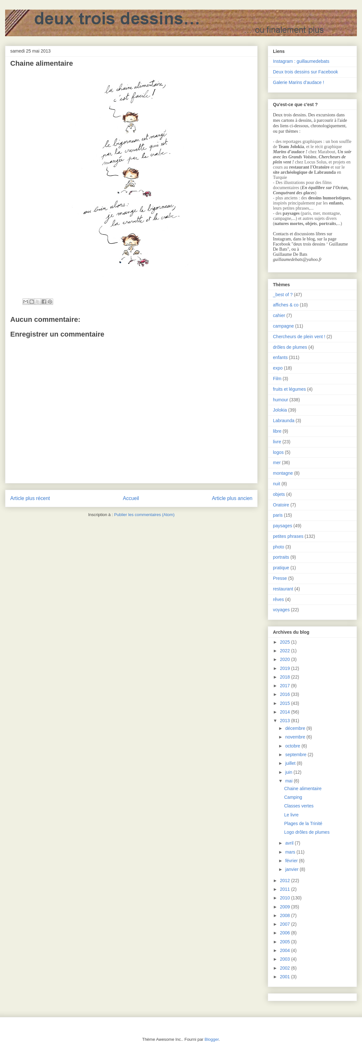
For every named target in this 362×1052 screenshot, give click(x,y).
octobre (293, 745)
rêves (278, 599)
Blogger (212, 1039)
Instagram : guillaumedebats (301, 61)
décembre (295, 728)
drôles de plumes (290, 347)
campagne (283, 326)
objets (279, 494)
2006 (285, 932)
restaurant (283, 588)
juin (289, 772)
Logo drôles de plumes (307, 832)
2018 (285, 677)
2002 (285, 968)
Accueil (131, 498)
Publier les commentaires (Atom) (144, 514)
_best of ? (283, 294)
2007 (285, 924)
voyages (281, 609)
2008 (285, 915)
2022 (285, 650)
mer (277, 462)
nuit (276, 483)
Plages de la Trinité (303, 823)
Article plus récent (30, 498)
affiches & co (286, 304)
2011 (285, 889)
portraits (281, 557)
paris (278, 515)
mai (289, 780)
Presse (280, 578)
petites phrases (288, 536)
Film (277, 378)
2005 (285, 941)
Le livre (291, 814)
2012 (285, 880)
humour (280, 399)
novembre (295, 736)
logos (278, 452)
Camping (293, 797)
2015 (285, 703)
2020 (285, 659)
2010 (285, 897)
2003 (285, 959)
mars (290, 852)
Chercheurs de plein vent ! (299, 336)
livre (277, 441)
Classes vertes (299, 805)
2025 (285, 642)
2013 (285, 720)
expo (278, 368)
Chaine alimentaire (303, 788)
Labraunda (283, 420)
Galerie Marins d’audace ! (298, 82)
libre (277, 431)
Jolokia (280, 410)
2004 (285, 950)
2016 (285, 694)
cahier (279, 315)
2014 (285, 711)
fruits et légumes (289, 389)
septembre (296, 754)
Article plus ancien (232, 498)
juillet (291, 763)
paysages (282, 525)
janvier (292, 869)
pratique (281, 567)
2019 (285, 668)
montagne (283, 473)
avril (290, 843)
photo (278, 546)
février (292, 860)
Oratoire (281, 504)
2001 (285, 976)
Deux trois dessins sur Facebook (305, 71)
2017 (285, 685)
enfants (280, 357)
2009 (285, 906)
